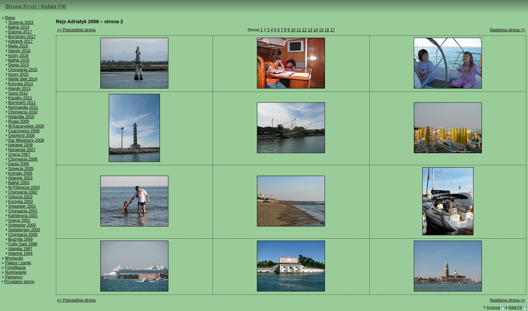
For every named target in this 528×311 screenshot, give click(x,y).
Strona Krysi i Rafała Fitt (35, 6)
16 (327, 30)
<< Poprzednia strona (76, 30)
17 (332, 30)
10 (293, 30)
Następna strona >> (507, 30)
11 (299, 30)
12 (304, 30)
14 (316, 30)
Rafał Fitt (515, 307)
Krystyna (493, 307)
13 (310, 30)
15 (321, 30)
